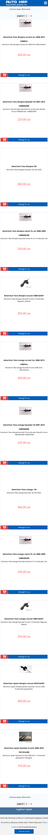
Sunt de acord (24, 831)
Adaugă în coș (24, 75)
